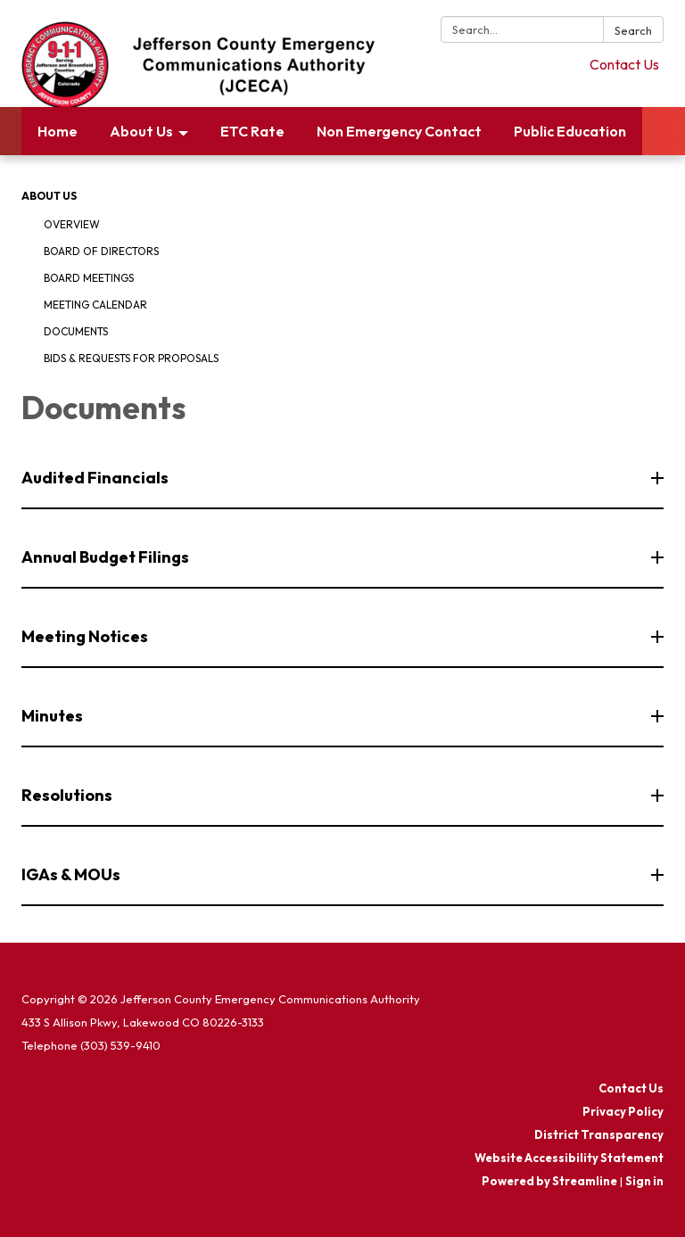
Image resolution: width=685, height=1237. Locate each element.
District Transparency (599, 1134)
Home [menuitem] (57, 131)
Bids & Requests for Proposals (131, 358)
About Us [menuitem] (141, 131)
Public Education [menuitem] (570, 131)
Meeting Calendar (95, 304)
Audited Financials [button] (96, 477)
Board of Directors (101, 251)
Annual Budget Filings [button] (106, 557)
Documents (76, 331)
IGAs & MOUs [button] (72, 874)
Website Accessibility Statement (569, 1157)
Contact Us (624, 64)
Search (633, 30)
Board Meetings (89, 278)
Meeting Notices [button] (86, 636)
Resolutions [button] (68, 795)
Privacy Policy (623, 1111)
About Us (49, 195)
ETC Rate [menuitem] (252, 131)
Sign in (644, 1181)
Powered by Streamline (549, 1181)
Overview (72, 224)
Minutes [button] (53, 715)
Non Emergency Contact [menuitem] (399, 131)
